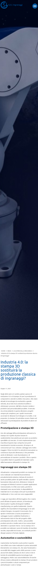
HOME (3, 351)
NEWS (9, 351)
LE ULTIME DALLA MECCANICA (22, 351)
